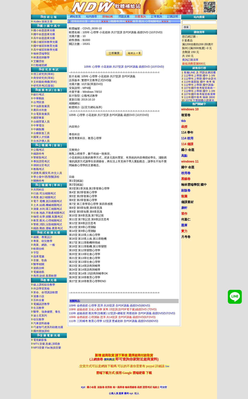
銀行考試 (38, 94)
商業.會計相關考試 (44, 197)
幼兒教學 (38, 319)
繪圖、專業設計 (42, 237)
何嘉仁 (185, 219)
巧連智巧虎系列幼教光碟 (48, 327)
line (167, 366)
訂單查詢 (156, 16)
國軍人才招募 (41, 137)
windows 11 (190, 161)
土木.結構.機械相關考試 (47, 205)
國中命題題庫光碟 (44, 34)
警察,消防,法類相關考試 (47, 224)
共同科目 (38, 189)
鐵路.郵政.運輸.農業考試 (48, 228)
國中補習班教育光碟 (45, 45)
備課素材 (187, 202)
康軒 (184, 207)
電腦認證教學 (41, 303)
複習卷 (185, 115)
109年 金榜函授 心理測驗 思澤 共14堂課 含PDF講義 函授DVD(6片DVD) (112, 317)
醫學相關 (38, 264)
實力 (184, 231)
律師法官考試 (41, 165)
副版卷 (185, 190)
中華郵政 (38, 98)
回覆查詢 (140, 16)
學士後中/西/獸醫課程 (46, 176)
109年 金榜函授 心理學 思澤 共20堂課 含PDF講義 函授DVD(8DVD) (109, 305)
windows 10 (190, 109)
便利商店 (109, 359)
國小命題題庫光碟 (44, 30)
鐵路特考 (38, 153)
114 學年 (187, 132)
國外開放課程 (41, 331)
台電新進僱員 (41, 113)
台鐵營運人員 (41, 121)
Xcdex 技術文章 (43, 21)
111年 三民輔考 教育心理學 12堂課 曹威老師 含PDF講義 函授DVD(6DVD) (113, 320)
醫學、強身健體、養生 (46, 311)
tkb (183, 121)
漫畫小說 (38, 296)
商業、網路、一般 (44, 244)
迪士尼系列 (40, 315)
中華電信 (38, 125)
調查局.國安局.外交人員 (47, 172)
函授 (184, 126)
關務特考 (38, 180)
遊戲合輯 (38, 268)
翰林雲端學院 (41, 53)
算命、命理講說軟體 (45, 292)
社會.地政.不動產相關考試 (49, 212)
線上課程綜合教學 (44, 284)
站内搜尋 (91, 16)
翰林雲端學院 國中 (194, 184)
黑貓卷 (185, 178)
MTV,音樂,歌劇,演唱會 (46, 343)
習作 (184, 213)
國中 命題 (187, 167)
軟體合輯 (38, 248)
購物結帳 (107, 16)
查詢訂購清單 (190, 59)
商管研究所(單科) (43, 77)
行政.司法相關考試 (44, 193)
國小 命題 (187, 149)
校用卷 (185, 173)
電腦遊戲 (38, 271)
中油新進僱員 (41, 106)
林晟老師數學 (41, 57)
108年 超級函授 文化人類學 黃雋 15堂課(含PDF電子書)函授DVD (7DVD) (113, 309)
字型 (36, 252)
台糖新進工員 (41, 133)
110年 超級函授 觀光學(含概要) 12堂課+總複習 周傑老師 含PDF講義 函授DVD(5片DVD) (122, 313)
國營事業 (38, 117)
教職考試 (38, 169)
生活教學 (38, 307)
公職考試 (38, 149)
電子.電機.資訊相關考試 (47, 201)
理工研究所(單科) (43, 74)
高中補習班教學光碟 (45, 49)
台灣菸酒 (38, 102)
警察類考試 (40, 157)
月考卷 (185, 236)
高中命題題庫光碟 (44, 38)
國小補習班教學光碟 (45, 41)
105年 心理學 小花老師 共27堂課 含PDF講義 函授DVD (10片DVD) (124, 66)
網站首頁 (75, 16)
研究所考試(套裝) (43, 85)
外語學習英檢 (41, 288)
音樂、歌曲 (40, 260)
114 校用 (187, 138)
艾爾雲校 (38, 61)
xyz (83, 387)
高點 (184, 155)
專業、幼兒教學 (42, 240)
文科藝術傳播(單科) (45, 81)
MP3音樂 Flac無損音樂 (47, 347)
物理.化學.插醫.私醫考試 (48, 216)
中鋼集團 (38, 129)
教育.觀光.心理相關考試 (47, 220)
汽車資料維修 (41, 323)
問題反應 (124, 16)
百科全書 (38, 300)
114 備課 (187, 144)
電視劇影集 (40, 339)
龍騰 (184, 196)
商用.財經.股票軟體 (45, 275)
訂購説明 (172, 16)
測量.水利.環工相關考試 (47, 208)
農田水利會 (40, 109)
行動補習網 (40, 65)
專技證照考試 (41, 161)
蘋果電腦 (38, 256)
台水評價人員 (41, 140)
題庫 (184, 225)
